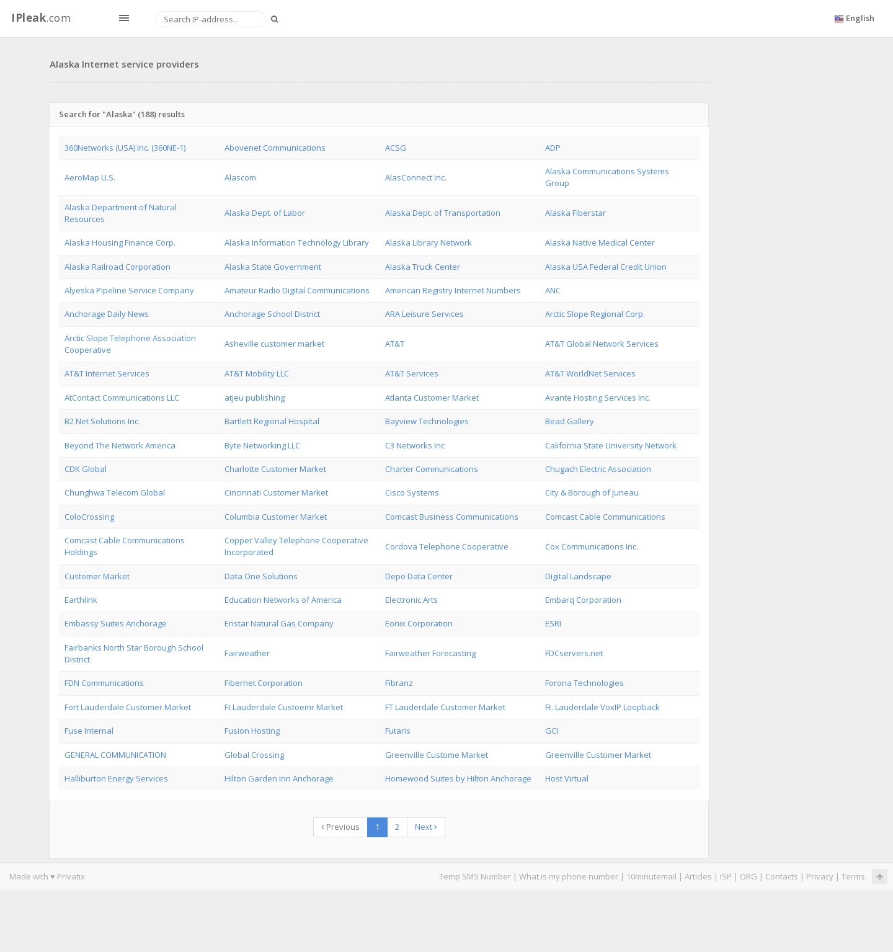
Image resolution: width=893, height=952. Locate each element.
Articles (698, 876)
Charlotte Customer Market (275, 468)
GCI (551, 730)
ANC (553, 290)
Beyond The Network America (119, 445)
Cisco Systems (412, 492)
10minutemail (651, 876)
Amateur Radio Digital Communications (297, 290)
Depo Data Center (419, 576)
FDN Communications (104, 682)
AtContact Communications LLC (121, 397)
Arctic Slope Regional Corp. (595, 313)
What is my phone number (568, 876)
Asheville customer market (274, 343)
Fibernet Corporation (263, 682)
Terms (853, 876)
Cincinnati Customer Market (276, 492)
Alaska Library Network (428, 242)
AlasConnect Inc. (415, 177)
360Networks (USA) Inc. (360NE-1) (124, 147)
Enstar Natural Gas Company (279, 623)
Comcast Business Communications (451, 516)
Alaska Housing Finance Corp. (119, 242)
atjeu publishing (254, 397)
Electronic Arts (411, 599)
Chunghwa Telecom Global (114, 492)
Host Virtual (567, 778)
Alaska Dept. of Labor (264, 212)
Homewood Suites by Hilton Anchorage (458, 778)
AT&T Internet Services (106, 373)
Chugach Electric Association (598, 468)
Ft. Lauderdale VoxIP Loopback (602, 707)
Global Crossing (254, 754)
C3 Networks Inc (415, 445)
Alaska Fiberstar (575, 212)
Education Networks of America (283, 599)
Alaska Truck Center (422, 266)
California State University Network (611, 445)
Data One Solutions (261, 576)
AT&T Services (411, 373)
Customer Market (97, 576)
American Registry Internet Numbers (453, 290)
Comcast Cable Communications (605, 516)
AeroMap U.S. (89, 177)
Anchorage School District (272, 313)
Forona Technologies (584, 682)
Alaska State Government (272, 266)
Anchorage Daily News (106, 313)
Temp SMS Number (475, 876)
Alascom (240, 177)
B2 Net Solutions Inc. (102, 421)
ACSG (395, 147)
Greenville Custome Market (436, 754)
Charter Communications (431, 468)
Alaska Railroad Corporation (117, 266)
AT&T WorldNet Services (590, 373)
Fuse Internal (88, 730)
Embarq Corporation (583, 599)
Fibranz (399, 682)
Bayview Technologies (427, 421)
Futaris (398, 730)
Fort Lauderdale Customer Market (127, 707)
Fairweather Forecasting (430, 653)
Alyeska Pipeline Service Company (129, 290)
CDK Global (85, 468)
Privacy (819, 876)
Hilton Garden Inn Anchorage (279, 778)
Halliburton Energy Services (116, 778)
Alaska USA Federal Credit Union (606, 266)
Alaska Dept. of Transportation (442, 212)
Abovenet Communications (275, 147)
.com (41, 18)
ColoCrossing (89, 516)
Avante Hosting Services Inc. (598, 397)
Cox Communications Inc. (591, 546)
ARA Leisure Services (424, 313)
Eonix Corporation (419, 623)
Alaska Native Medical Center (600, 242)
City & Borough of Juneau (592, 492)
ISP (726, 876)
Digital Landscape (578, 576)
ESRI (553, 623)
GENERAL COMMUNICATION (115, 754)
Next (426, 826)
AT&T (394, 343)
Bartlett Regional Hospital (271, 421)
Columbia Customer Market (275, 516)
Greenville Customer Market (598, 754)
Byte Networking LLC (262, 445)
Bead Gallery (569, 421)
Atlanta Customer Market (432, 397)
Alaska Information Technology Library (296, 242)
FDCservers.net (574, 653)
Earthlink (80, 599)
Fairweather (247, 653)
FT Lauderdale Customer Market (445, 707)
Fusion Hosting (252, 730)
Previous (340, 826)
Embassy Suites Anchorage (115, 623)
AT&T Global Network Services (602, 343)
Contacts (781, 876)
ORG (748, 876)
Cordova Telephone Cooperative (447, 546)
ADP (553, 147)
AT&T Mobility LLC (256, 373)
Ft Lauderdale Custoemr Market (283, 707)
